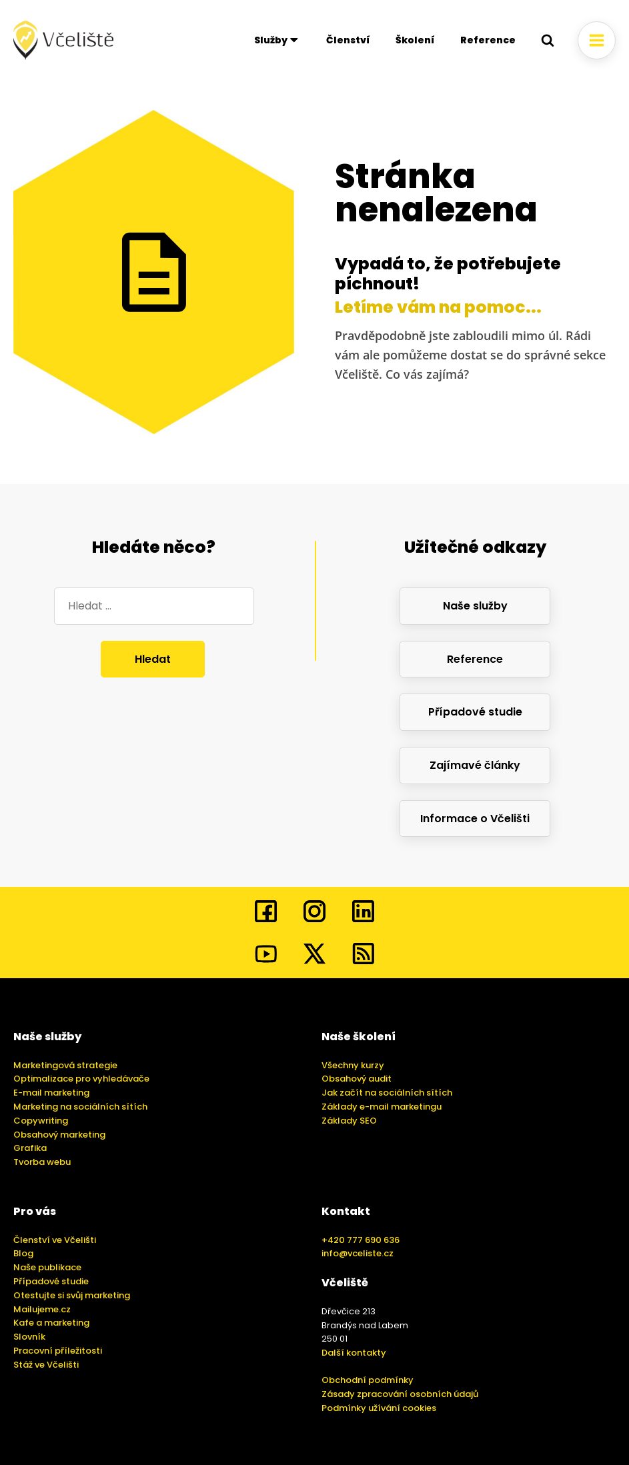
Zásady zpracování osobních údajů (400, 1394)
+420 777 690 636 (361, 1240)
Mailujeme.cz (42, 1309)
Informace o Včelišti (475, 818)
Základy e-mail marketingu (382, 1106)
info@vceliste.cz (358, 1253)
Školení (415, 40)
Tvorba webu (42, 1162)
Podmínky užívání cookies (379, 1408)
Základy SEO (349, 1120)
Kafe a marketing (51, 1322)
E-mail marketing (51, 1092)
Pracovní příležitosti (57, 1350)
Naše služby (475, 605)
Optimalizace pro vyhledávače (81, 1078)
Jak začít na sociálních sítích (387, 1092)
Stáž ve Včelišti (46, 1364)
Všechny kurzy (353, 1065)
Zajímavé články (475, 765)
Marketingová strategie (65, 1065)
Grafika (30, 1148)
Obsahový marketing (59, 1134)
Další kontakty (354, 1352)
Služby (277, 40)
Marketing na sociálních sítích (80, 1106)
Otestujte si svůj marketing (71, 1295)
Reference (488, 40)
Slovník (29, 1336)
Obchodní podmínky (368, 1380)
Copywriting (40, 1120)
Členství (348, 40)
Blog (23, 1253)
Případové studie (475, 711)
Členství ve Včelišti (54, 1240)
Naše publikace (47, 1267)
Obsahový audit (357, 1078)
